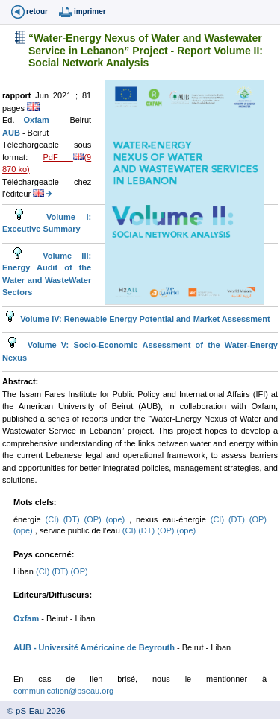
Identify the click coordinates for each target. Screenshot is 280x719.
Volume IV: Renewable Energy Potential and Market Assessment (144, 318)
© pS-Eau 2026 (33, 710)
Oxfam (41, 119)
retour (37, 11)
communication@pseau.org (63, 690)
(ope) (118, 519)
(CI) (54, 519)
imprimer (90, 11)
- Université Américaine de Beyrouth (103, 647)
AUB (12, 132)
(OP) (95, 519)
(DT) (73, 519)
